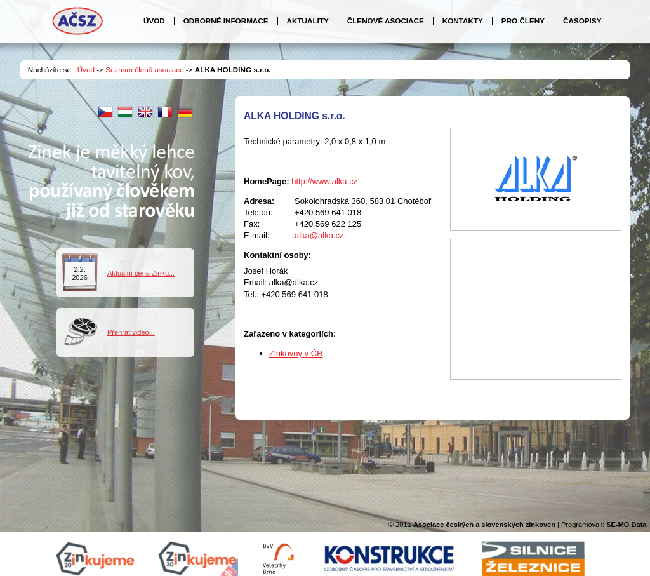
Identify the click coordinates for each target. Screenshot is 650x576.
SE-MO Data (626, 524)
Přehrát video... (131, 332)
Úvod (86, 69)
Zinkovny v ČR (296, 353)
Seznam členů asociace (144, 69)
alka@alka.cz (319, 235)
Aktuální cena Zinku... (141, 273)
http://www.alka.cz (324, 181)
